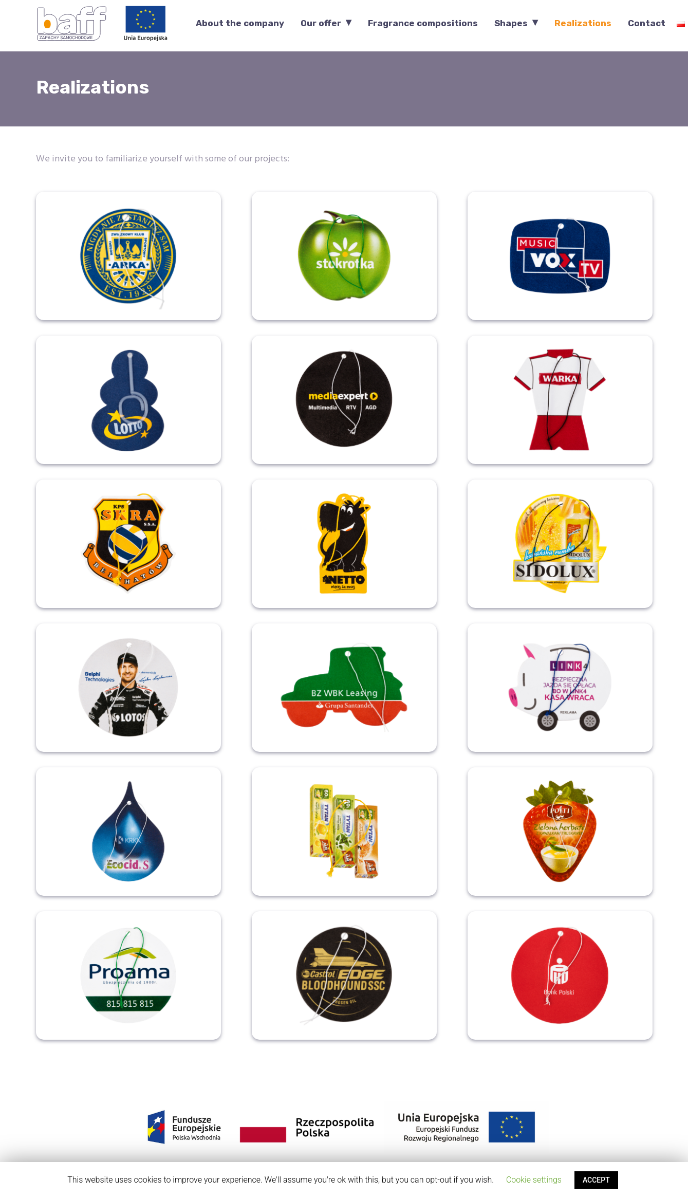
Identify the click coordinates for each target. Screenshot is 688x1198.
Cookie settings (534, 1180)
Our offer (321, 23)
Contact (646, 23)
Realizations (582, 23)
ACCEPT (596, 1180)
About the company (240, 23)
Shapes (511, 23)
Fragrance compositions (423, 23)
